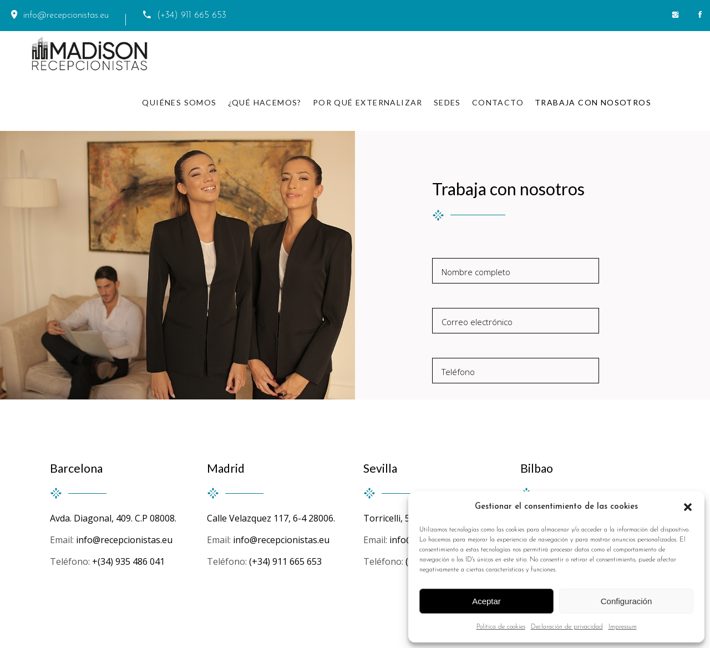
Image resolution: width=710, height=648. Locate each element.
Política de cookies (500, 627)
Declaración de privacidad (567, 627)
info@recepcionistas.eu (124, 540)
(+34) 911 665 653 (287, 561)
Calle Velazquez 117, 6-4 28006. (271, 518)
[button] (687, 507)
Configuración (626, 601)
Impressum (622, 627)
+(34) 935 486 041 (128, 561)
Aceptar (486, 601)
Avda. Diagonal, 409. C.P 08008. (113, 518)
